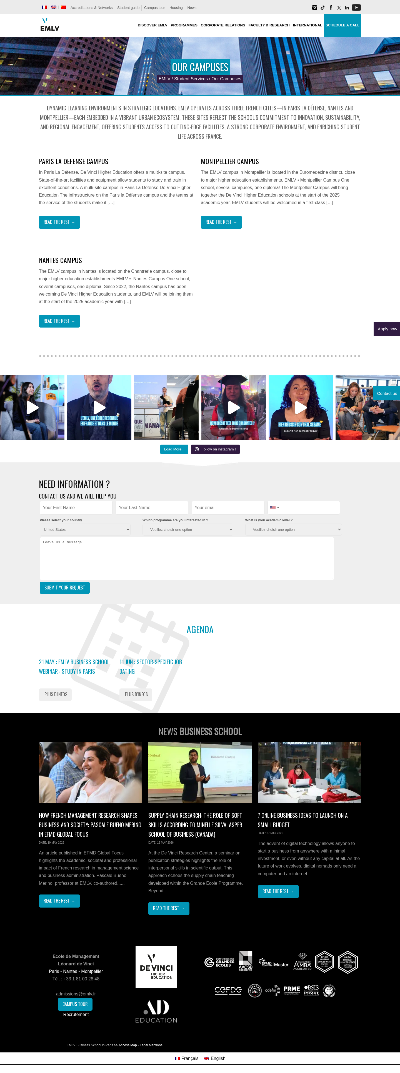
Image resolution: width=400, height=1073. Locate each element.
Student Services (191, 78)
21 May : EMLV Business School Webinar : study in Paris (74, 666)
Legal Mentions (151, 1045)
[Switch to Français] (186, 1058)
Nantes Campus (60, 260)
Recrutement (76, 1014)
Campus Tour (75, 1004)
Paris (54, 971)
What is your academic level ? (269, 520)
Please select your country (61, 520)
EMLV (164, 78)
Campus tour (154, 8)
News (191, 8)
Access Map (128, 1045)
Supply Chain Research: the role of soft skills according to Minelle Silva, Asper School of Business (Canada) (195, 824)
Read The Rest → (59, 222)
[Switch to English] (214, 1058)
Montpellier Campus (230, 161)
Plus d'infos (55, 694)
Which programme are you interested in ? (175, 520)
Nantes (70, 971)
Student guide (128, 8)
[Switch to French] (44, 7)
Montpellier (92, 971)
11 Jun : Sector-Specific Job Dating (150, 666)
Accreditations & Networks (92, 8)
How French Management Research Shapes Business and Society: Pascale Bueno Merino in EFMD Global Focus (90, 824)
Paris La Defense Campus (73, 161)
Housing (176, 8)
